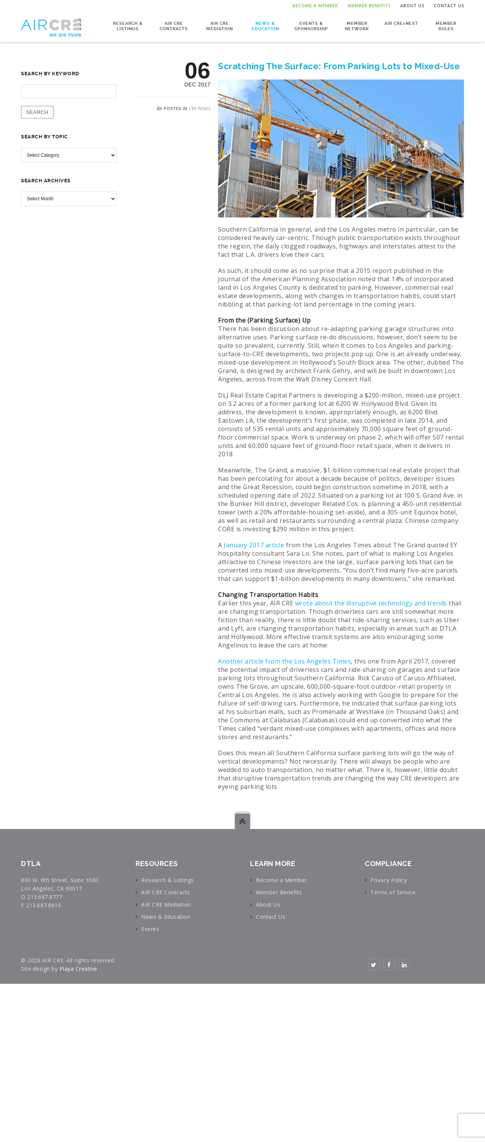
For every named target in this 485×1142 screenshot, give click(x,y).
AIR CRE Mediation (219, 25)
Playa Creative (78, 968)
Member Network (357, 25)
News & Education (265, 25)
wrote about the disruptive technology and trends (371, 603)
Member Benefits (369, 5)
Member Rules (446, 25)
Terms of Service (392, 892)
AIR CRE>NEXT (401, 22)
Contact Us (449, 5)
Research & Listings (128, 25)
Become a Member (315, 5)
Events (150, 929)
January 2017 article (254, 545)
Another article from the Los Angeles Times (284, 661)
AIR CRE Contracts (174, 25)
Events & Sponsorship (311, 25)
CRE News (199, 108)
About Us (412, 5)
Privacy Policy (388, 880)
